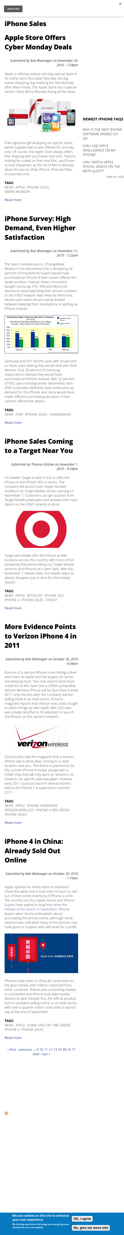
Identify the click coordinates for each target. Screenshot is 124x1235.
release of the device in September (31, 909)
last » (46, 1054)
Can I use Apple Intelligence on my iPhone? (99, 150)
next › (37, 1054)
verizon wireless (19, 810)
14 (60, 1049)
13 (55, 1049)
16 (69, 1049)
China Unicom (39, 1025)
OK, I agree (82, 1219)
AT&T (19, 414)
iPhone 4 (12, 600)
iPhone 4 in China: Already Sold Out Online (34, 851)
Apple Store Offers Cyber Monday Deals (38, 42)
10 (41, 1049)
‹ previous (24, 1049)
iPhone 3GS (54, 595)
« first (11, 1049)
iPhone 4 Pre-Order (52, 810)
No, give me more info (91, 1228)
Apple (20, 187)
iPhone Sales (38, 187)
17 (73, 1049)
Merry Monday (17, 191)
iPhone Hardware (42, 805)
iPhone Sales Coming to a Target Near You (39, 446)
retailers (35, 595)
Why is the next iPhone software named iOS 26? (102, 134)
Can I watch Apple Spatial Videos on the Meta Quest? (101, 166)
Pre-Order (62, 1025)
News (9, 187)
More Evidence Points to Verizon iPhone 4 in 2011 (40, 636)
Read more (13, 200)
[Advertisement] (34, 1084)
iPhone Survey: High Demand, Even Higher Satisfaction (40, 228)
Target (51, 600)
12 (50, 1049)
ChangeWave (60, 414)
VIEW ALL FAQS (115, 176)
